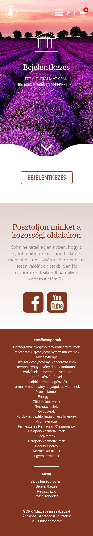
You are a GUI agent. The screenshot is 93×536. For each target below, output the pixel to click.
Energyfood (47, 397)
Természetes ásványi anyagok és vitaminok (46, 387)
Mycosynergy (46, 357)
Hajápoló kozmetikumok (46, 431)
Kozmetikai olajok (46, 451)
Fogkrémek (46, 436)
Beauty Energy (46, 446)
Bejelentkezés (46, 177)
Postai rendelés (46, 496)
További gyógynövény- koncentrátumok (46, 367)
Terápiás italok (46, 406)
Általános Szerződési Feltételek (46, 516)
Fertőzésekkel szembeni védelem (46, 372)
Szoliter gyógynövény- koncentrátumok (46, 362)
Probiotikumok (46, 392)
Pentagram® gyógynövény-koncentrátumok (46, 347)
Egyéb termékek (46, 456)
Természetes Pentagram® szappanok (47, 426)
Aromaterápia (46, 421)
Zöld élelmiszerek (46, 402)
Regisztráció (46, 491)
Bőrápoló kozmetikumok (46, 441)
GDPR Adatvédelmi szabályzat (46, 511)
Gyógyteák (46, 411)
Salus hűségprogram (46, 481)
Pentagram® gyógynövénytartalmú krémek (47, 352)
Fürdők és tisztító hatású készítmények (47, 416)
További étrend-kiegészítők (46, 382)
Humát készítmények (46, 377)
